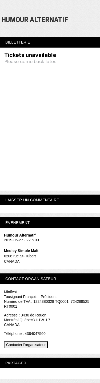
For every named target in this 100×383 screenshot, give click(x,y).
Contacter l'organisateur (26, 345)
